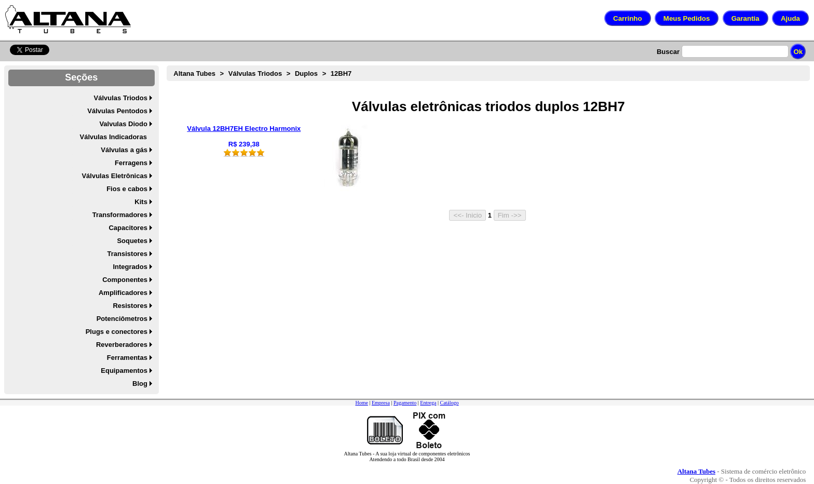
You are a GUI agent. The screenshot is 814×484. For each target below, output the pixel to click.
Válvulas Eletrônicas (114, 176)
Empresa (381, 403)
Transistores (127, 254)
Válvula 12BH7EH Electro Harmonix (244, 128)
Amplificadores (123, 293)
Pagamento (405, 403)
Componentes (124, 280)
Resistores (130, 306)
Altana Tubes (194, 73)
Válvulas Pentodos (117, 111)
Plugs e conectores (116, 331)
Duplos (306, 73)
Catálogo (449, 403)
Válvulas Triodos (120, 98)
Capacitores (127, 228)
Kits (140, 202)
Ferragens (131, 163)
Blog (139, 383)
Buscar (668, 52)
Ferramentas (127, 357)
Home (361, 403)
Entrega (428, 403)
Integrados (130, 267)
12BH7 (341, 73)
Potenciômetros (122, 318)
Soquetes (132, 241)
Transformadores (119, 215)
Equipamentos (124, 370)
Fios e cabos (126, 189)
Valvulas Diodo (123, 124)
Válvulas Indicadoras (113, 137)
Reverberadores (121, 344)
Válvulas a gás (124, 150)
